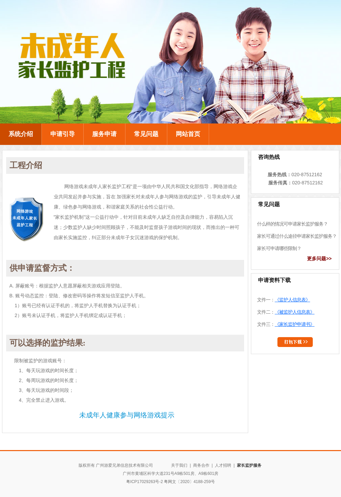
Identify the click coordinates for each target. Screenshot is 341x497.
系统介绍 (20, 134)
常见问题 (146, 134)
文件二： (285, 312)
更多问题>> (319, 258)
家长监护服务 (249, 465)
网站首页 (188, 134)
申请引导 (62, 134)
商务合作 (201, 465)
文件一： (283, 299)
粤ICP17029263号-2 (144, 481)
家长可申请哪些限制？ (278, 248)
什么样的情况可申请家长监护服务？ (290, 224)
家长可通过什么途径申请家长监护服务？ (296, 236)
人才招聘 (223, 465)
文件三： (285, 324)
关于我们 (179, 465)
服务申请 (104, 134)
